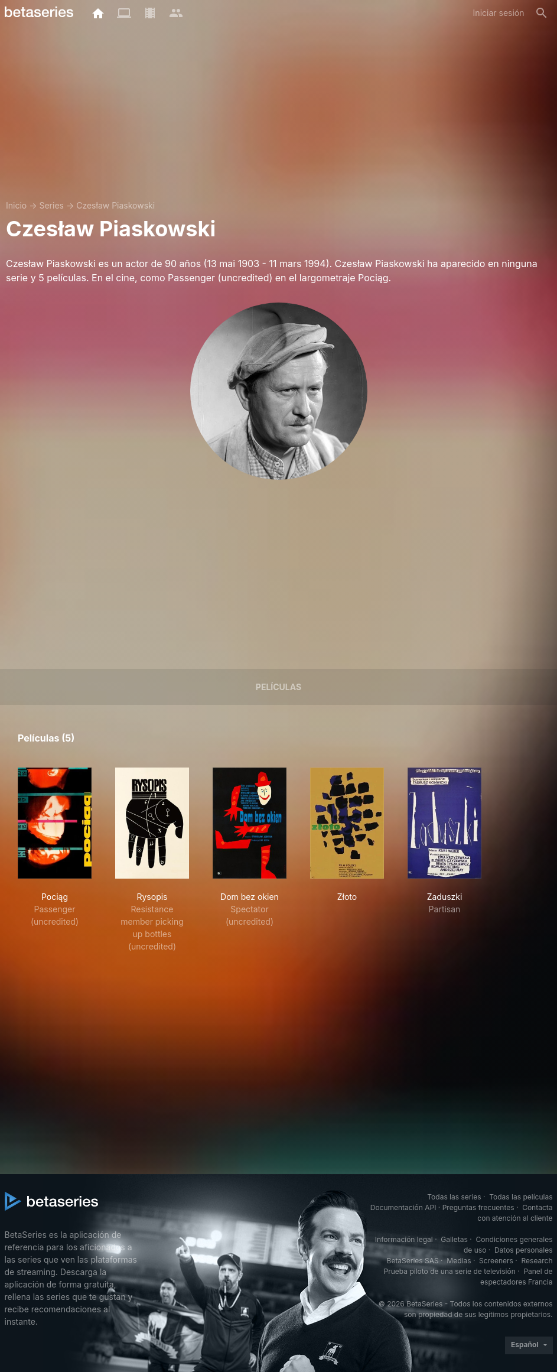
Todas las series (454, 1196)
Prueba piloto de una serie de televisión (450, 1271)
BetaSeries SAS (413, 1260)
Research (537, 1260)
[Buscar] (541, 13)
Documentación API (403, 1207)
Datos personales (523, 1250)
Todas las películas (520, 1196)
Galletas (454, 1239)
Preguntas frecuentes (478, 1207)
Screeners (496, 1260)
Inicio (16, 205)
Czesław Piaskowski (115, 205)
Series (51, 205)
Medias (459, 1260)
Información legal (404, 1239)
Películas (278, 687)
